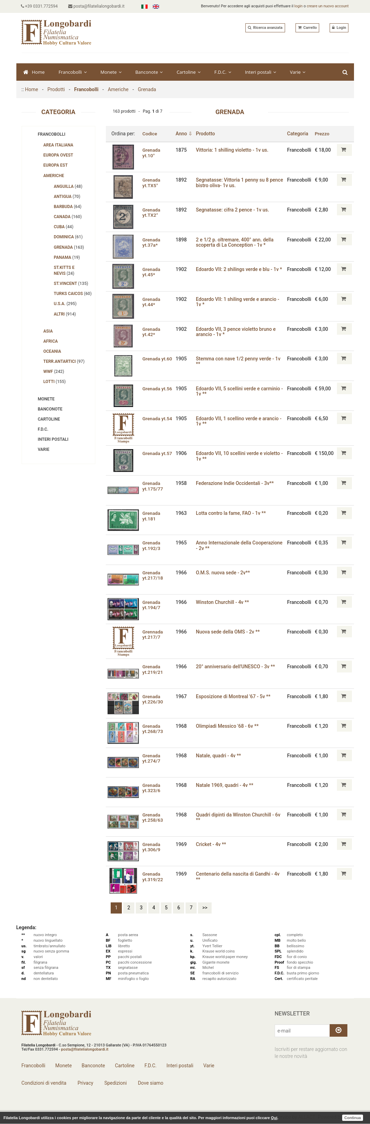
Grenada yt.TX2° (151, 212)
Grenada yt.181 (151, 515)
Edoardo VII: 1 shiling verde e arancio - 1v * (238, 301)
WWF (54, 371)
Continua (352, 1118)
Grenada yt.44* (151, 301)
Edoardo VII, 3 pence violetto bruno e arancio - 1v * (236, 331)
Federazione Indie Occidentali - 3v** (236, 483)
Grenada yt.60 (157, 358)
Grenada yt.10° (151, 152)
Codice (149, 133)
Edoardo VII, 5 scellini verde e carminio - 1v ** (240, 391)
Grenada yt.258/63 (153, 817)
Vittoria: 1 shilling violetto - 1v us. (233, 150)
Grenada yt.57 (157, 453)
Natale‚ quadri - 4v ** (219, 755)
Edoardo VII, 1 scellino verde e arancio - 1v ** (239, 421)
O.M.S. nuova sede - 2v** (224, 572)
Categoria (297, 133)
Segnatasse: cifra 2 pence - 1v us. (233, 210)
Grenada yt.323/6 (151, 787)
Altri (65, 314)
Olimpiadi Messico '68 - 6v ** (228, 726)
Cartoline (188, 72)
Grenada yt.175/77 (153, 485)
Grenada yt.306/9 (151, 847)
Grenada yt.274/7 (151, 758)
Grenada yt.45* (151, 271)
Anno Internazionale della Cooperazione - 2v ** (240, 545)
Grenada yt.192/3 (151, 545)
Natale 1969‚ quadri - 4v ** (225, 785)
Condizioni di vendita (44, 1083)
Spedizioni (115, 1083)
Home (34, 72)
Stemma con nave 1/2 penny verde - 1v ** (239, 361)
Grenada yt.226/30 (153, 699)
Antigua (67, 196)
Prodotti (56, 89)
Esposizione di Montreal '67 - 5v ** (234, 696)
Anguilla (68, 186)
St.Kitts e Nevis (64, 270)
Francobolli (72, 72)
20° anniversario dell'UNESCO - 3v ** (236, 666)
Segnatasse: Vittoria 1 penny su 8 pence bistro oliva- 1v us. (233, 182)
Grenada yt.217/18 (153, 575)
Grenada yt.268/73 (153, 728)
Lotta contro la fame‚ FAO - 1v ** (232, 513)
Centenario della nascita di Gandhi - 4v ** (238, 876)
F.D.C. (222, 72)
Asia (48, 331)
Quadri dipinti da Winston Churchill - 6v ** (239, 817)
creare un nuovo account (327, 6)
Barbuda (68, 206)
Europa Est (56, 165)
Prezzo (322, 133)
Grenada (147, 89)
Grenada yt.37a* (151, 242)
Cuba (63, 226)
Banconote (149, 72)
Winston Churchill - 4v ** (223, 602)
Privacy (84, 1083)
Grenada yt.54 (157, 418)
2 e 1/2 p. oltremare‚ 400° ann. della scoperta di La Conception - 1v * (235, 242)
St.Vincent (71, 283)
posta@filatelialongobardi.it (97, 6)
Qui (274, 1118)
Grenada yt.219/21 (153, 669)
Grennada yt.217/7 (152, 634)
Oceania (52, 351)
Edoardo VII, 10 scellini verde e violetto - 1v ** (240, 456)
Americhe (118, 89)
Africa (51, 341)
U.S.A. (65, 303)
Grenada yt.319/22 (153, 876)
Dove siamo (150, 1083)
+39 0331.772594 (40, 6)
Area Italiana (58, 145)
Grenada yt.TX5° (151, 182)
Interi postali (260, 72)
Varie (297, 72)
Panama (67, 257)
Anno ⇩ (184, 133)
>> (204, 907)
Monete (111, 72)
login (298, 6)
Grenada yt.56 (157, 388)
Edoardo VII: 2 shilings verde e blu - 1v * (240, 269)
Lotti (55, 381)
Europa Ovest (58, 155)
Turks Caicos (73, 293)
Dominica (68, 236)
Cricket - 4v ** (212, 844)
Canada (68, 216)
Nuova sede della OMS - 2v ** (228, 632)
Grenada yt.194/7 (151, 604)
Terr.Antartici (64, 361)
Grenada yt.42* (151, 331)
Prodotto (206, 133)
